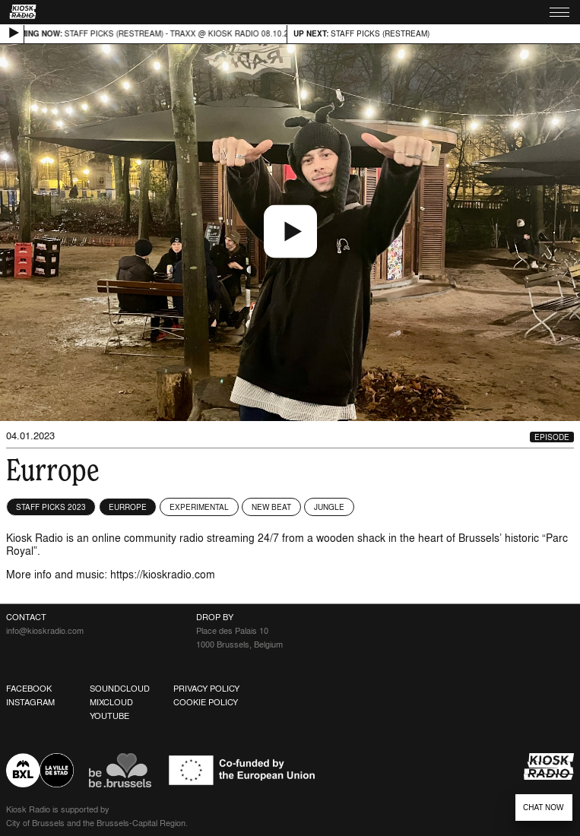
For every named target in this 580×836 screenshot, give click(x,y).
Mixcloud (111, 702)
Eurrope (128, 507)
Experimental (199, 507)
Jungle (329, 507)
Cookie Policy (205, 702)
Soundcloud (120, 688)
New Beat (271, 507)
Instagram (30, 702)
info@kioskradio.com (45, 631)
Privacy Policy (206, 688)
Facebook (29, 688)
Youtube (109, 716)
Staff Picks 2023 (51, 507)
